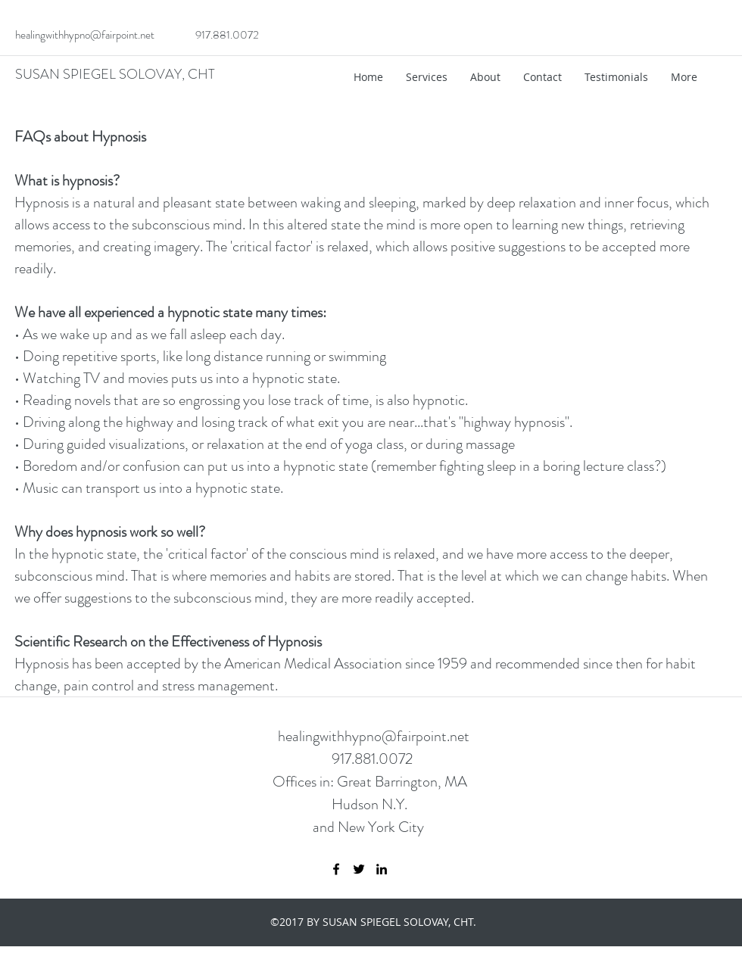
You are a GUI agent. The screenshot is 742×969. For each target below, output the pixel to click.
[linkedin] (381, 869)
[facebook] (336, 869)
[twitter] (358, 869)
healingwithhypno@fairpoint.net (84, 34)
